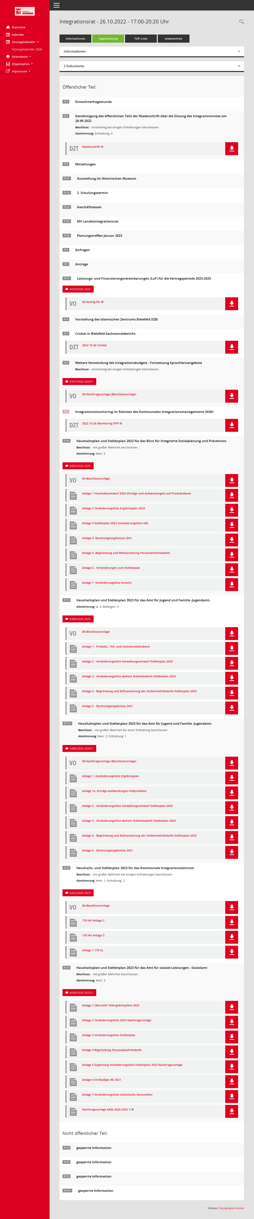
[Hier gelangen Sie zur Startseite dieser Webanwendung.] (25, 11)
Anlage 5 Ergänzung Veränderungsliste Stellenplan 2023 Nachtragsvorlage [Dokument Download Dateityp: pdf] (132, 1065)
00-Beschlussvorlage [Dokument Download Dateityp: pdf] (96, 478)
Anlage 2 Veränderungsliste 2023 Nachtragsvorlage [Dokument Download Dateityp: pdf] (116, 1020)
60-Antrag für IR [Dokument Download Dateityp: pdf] (93, 302)
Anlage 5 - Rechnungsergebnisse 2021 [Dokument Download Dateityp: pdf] (107, 706)
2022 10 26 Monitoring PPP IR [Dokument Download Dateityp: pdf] (102, 423)
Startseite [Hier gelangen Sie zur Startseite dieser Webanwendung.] (15, 27)
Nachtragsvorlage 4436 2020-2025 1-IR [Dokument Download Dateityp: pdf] (108, 1109)
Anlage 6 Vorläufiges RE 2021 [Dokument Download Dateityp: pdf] (101, 1080)
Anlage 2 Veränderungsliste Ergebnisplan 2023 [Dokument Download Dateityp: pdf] (113, 508)
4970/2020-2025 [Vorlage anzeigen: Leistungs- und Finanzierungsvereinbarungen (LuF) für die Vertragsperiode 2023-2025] (80, 289)
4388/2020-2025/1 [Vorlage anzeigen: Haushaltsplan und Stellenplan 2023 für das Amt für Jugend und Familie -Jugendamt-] (81, 748)
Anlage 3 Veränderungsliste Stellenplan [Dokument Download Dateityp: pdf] (108, 1035)
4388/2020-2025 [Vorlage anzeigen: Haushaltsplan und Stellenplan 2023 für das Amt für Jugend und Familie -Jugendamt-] (80, 619)
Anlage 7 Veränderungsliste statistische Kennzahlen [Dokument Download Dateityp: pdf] (117, 1094)
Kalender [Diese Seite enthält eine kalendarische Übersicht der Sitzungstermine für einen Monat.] (15, 34)
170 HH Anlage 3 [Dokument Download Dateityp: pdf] (93, 935)
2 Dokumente (74, 66)
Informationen (75, 38)
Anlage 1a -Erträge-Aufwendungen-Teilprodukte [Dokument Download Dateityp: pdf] (114, 791)
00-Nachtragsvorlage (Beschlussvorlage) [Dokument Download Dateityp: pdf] (109, 394)
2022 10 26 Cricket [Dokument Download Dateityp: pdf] (94, 345)
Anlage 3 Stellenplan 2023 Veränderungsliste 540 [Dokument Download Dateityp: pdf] (115, 523)
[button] (25, 42)
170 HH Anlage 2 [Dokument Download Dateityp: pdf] (93, 920)
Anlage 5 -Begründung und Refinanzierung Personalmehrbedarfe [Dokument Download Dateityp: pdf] (126, 553)
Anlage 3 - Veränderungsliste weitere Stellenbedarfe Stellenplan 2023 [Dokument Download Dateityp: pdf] (129, 676)
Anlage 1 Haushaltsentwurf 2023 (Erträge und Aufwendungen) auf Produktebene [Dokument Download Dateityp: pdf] (136, 493)
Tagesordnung (108, 38)
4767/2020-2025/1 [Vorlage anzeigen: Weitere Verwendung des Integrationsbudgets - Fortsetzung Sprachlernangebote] (81, 381)
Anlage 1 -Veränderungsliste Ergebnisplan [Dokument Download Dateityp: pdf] (110, 776)
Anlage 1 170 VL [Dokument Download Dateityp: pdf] (92, 950)
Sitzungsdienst (231, 1208)
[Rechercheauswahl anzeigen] (240, 22)
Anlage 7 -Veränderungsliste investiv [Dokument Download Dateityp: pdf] (107, 583)
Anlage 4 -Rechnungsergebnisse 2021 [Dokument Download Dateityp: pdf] (107, 538)
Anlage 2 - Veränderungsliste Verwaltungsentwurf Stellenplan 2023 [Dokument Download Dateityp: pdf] (127, 661)
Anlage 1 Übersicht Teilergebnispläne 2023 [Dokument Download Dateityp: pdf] (110, 1005)
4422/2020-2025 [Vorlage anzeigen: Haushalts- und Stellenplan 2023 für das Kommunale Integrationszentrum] (80, 893)
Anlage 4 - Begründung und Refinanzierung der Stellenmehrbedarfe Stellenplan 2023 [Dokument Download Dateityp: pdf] (139, 691)
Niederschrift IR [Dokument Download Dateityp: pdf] (92, 147)
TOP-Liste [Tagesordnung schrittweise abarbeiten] (140, 38)
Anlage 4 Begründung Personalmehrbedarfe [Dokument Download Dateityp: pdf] (111, 1050)
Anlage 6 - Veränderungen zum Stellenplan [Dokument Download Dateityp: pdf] (111, 568)
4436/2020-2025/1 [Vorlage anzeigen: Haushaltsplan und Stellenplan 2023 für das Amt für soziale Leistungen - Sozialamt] (81, 992)
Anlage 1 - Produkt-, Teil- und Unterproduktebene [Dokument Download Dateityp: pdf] (116, 646)
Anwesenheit (173, 38)
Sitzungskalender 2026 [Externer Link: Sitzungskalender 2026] (27, 49)
